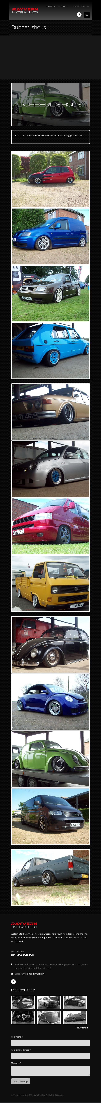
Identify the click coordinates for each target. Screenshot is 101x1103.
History (51, 6)
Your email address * (21, 1050)
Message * (16, 1063)
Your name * (17, 1037)
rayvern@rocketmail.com (32, 974)
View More (82, 1027)
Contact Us (63, 6)
